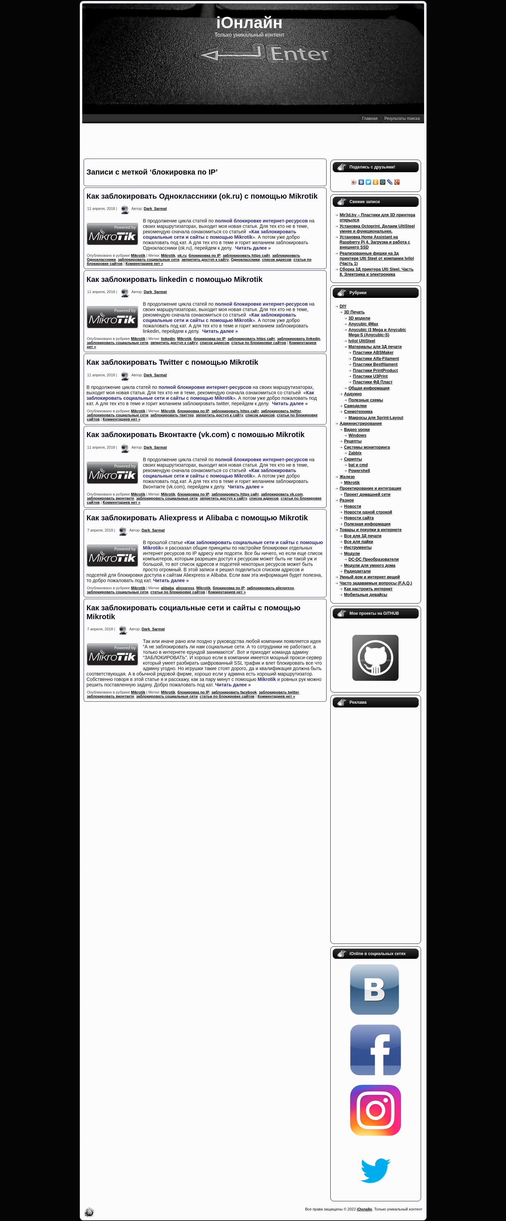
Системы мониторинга (367, 447)
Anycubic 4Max (363, 324)
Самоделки (355, 405)
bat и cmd (358, 465)
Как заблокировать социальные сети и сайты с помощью (219, 317)
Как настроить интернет (368, 589)
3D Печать (354, 312)
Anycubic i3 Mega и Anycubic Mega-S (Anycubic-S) (377, 332)
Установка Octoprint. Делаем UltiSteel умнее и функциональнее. (377, 229)
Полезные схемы (366, 400)
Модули (352, 553)
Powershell (359, 470)
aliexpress (185, 588)
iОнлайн (249, 23)
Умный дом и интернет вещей (370, 577)
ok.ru (182, 255)
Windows (358, 435)
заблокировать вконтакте (110, 498)
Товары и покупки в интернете (371, 529)
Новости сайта (359, 518)
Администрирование (361, 423)
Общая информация (369, 388)
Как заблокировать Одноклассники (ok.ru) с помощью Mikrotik (202, 196)
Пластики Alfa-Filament (376, 358)
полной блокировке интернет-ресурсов (261, 220)
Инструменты (358, 547)
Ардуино (353, 394)
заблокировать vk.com (282, 494)
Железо (347, 476)
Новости (352, 506)
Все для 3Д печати (363, 536)
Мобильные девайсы (365, 594)
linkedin (168, 339)
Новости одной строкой (368, 512)
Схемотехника (358, 411)
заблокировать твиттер (172, 415)
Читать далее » (253, 248)
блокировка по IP (205, 255)
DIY (343, 306)
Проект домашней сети (367, 494)
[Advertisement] (253, 140)
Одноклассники (245, 259)
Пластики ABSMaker (373, 352)
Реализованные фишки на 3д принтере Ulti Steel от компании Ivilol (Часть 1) (377, 258)
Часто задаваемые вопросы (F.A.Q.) (376, 583)
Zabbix (355, 453)
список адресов (276, 259)
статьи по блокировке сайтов (258, 343)
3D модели (359, 318)
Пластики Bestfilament (375, 364)
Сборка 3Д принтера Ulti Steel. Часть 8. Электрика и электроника (377, 272)
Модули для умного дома (370, 565)
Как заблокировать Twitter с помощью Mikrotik (173, 362)
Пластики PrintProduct (375, 370)
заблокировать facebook (234, 692)
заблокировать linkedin (298, 339)
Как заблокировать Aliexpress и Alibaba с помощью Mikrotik (197, 518)
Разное (347, 500)
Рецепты (353, 441)
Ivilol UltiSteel (362, 341)
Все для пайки (358, 541)
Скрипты (353, 459)
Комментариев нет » (144, 264)
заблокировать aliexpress (270, 588)
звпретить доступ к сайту (205, 259)
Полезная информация (367, 524)
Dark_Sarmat (155, 209)
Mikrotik (243, 237)
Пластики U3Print (370, 376)
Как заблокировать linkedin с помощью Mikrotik (175, 279)
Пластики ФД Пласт (373, 382)
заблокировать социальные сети (148, 259)
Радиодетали (357, 571)
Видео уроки (357, 429)
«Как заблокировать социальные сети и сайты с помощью (219, 234)
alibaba (167, 588)
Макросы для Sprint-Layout (376, 417)
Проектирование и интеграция (370, 488)
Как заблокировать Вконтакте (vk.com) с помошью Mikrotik (196, 434)
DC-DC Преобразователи (374, 559)
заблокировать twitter (281, 411)
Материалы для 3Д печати (375, 346)
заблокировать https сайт (246, 255)
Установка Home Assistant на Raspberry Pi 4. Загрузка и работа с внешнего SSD (375, 242)
